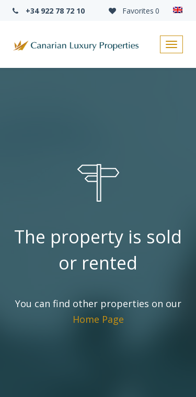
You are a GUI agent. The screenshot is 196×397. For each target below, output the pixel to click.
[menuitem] (178, 10)
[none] (178, 10)
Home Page (98, 319)
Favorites (133, 11)
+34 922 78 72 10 (47, 11)
